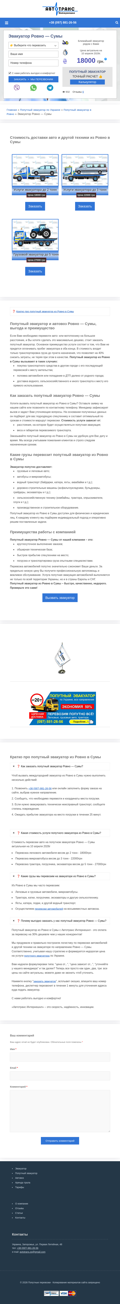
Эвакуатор (21, 1168)
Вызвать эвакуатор (60, 597)
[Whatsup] (33, 87)
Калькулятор (87, 82)
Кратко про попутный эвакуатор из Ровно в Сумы (46, 311)
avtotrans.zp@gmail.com (32, 1252)
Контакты (20, 1217)
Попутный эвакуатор (26, 1173)
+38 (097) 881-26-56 (63, 22)
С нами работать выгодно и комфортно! (33, 73)
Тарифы (19, 1187)
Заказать (35, 206)
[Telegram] (50, 87)
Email (14, 1067)
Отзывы (19, 1208)
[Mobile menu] (7, 23)
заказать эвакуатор (45, 981)
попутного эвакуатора (37, 955)
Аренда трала (22, 1182)
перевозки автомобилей (49, 908)
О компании (21, 1203)
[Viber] (17, 87)
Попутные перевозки (63, 9)
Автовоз (19, 1178)
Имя (13, 1049)
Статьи (19, 1213)
